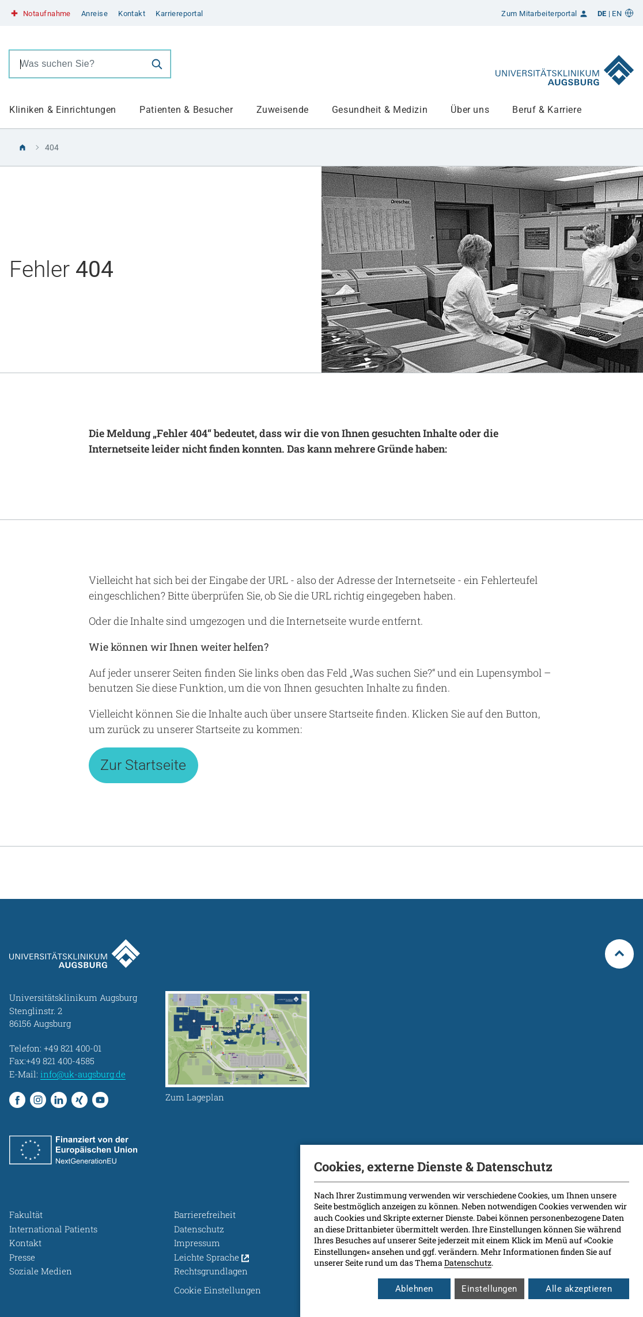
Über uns (470, 109)
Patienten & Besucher (186, 109)
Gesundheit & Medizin (380, 109)
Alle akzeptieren (579, 1289)
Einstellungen (489, 1289)
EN (617, 13)
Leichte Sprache (211, 1257)
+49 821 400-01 (72, 1048)
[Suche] (156, 64)
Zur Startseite (143, 765)
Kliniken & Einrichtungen (62, 109)
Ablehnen (414, 1289)
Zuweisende (282, 109)
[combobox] (76, 64)
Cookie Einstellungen (217, 1290)
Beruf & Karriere (546, 109)
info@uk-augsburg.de (83, 1074)
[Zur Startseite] (565, 64)
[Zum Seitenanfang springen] (619, 953)
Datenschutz (467, 1262)
